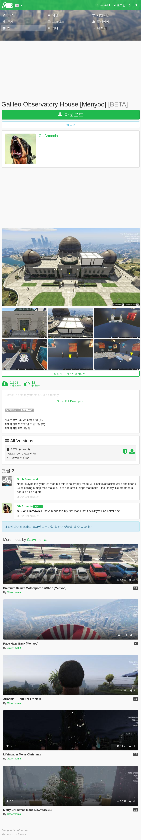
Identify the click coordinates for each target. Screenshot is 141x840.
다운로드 (71, 114)
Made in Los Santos (14, 834)
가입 (50, 526)
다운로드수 (15, 385)
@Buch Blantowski (29, 511)
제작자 (38, 506)
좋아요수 (35, 385)
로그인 (36, 526)
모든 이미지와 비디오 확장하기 (71, 373)
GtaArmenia (48, 136)
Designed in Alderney (15, 830)
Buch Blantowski (28, 479)
